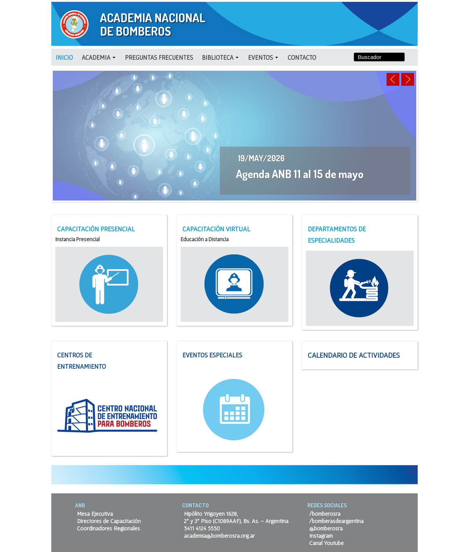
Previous (393, 79)
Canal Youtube (326, 543)
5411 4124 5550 (202, 528)
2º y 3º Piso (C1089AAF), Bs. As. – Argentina (236, 521)
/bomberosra (324, 513)
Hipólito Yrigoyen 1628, (211, 513)
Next (407, 79)
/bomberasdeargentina (336, 521)
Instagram (321, 535)
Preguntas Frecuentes (159, 57)
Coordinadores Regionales (108, 528)
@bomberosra (326, 528)
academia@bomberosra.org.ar (219, 535)
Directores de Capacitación (109, 521)
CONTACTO (302, 57)
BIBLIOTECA (220, 57)
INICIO (64, 57)
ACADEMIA (98, 57)
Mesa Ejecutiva (95, 513)
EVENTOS (263, 57)
